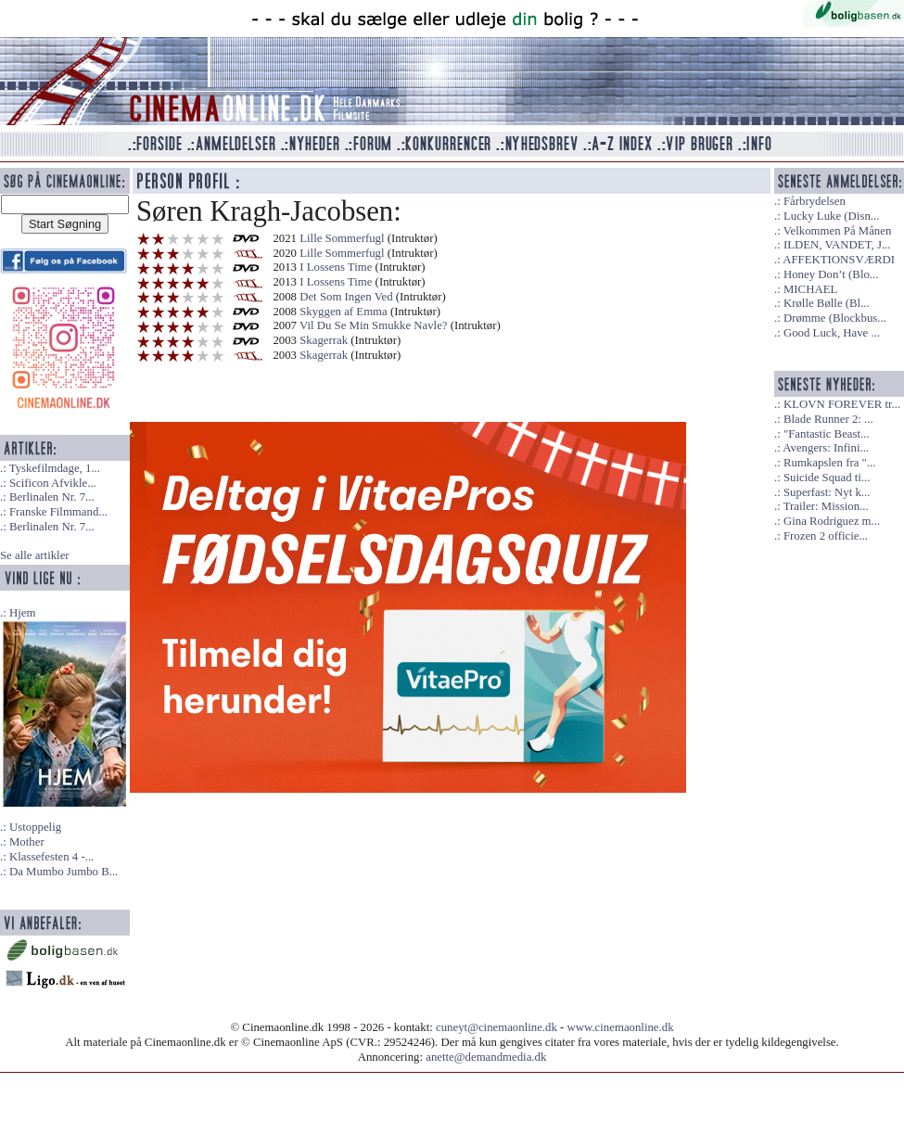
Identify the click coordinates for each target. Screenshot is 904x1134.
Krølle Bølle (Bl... (826, 303)
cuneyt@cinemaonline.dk (496, 1027)
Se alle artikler (35, 555)
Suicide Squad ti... (826, 477)
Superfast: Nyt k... (826, 492)
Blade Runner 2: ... (828, 419)
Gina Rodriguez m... (831, 521)
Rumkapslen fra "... (829, 462)
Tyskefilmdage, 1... (54, 468)
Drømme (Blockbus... (834, 318)
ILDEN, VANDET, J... (837, 244)
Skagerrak (323, 340)
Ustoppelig (35, 827)
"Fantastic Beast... (826, 433)
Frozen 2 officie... (825, 535)
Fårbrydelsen (814, 201)
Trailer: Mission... (826, 506)
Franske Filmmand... (58, 511)
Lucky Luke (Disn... (831, 216)
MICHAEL (810, 289)
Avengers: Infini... (826, 447)
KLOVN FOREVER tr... (841, 404)
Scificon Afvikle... (52, 483)
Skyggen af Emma (343, 311)
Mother (27, 841)
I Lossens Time (335, 267)
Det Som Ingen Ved (345, 296)
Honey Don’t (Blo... (831, 274)
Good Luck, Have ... (831, 332)
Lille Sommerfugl (341, 238)
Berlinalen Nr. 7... (52, 497)
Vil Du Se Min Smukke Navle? (373, 325)
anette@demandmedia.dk (486, 1057)
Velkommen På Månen (837, 230)
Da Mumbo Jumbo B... (63, 871)
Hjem (22, 612)
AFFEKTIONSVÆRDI (839, 259)
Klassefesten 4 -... (51, 856)
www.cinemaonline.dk (620, 1027)
